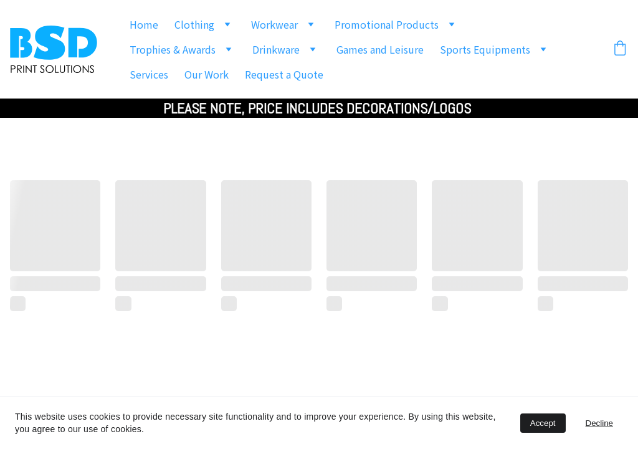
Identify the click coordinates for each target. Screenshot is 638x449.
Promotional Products (387, 24)
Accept (543, 423)
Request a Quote (284, 74)
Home (144, 24)
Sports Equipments (485, 49)
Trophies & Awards (173, 49)
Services (149, 74)
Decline (599, 423)
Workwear (274, 24)
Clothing (194, 24)
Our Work (206, 74)
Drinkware (276, 49)
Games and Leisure (380, 49)
